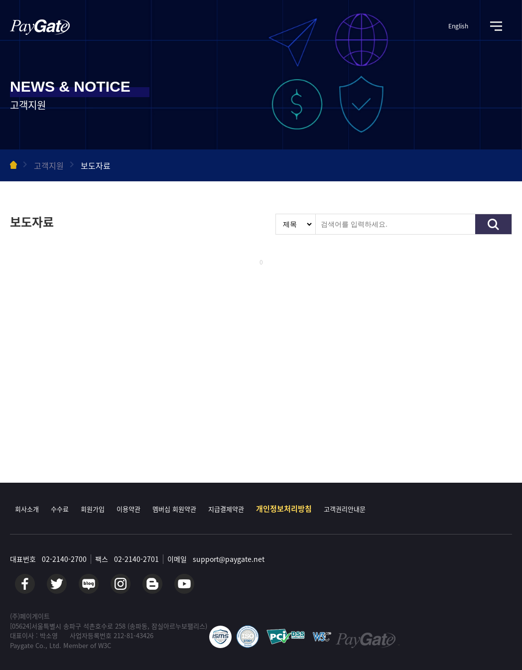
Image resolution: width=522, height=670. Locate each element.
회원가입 (93, 509)
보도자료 (96, 165)
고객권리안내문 (345, 509)
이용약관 (128, 509)
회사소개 (27, 509)
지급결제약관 (226, 509)
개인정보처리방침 (284, 508)
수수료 (60, 509)
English (458, 26)
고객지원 (49, 165)
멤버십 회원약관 (174, 509)
